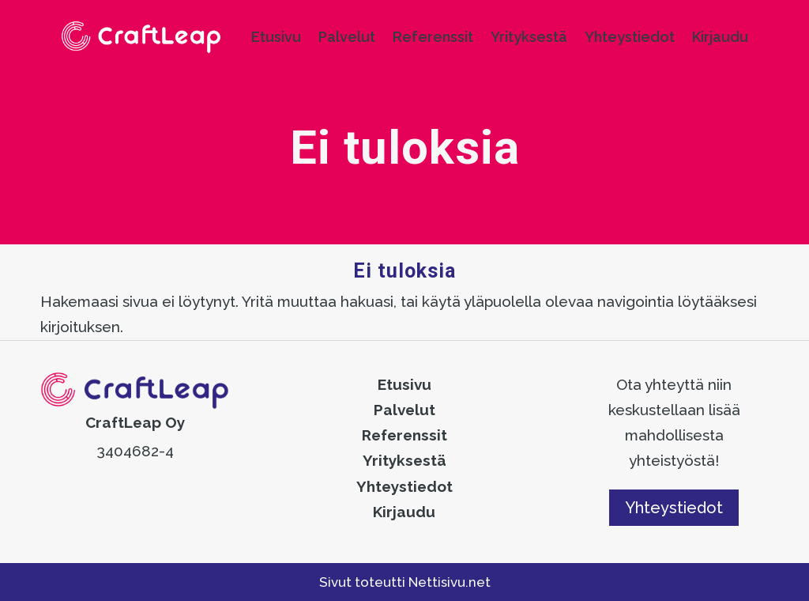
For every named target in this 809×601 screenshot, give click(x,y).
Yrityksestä (529, 36)
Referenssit (433, 36)
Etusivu (276, 36)
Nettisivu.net (449, 582)
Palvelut (346, 36)
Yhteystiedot (630, 36)
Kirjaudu (720, 36)
